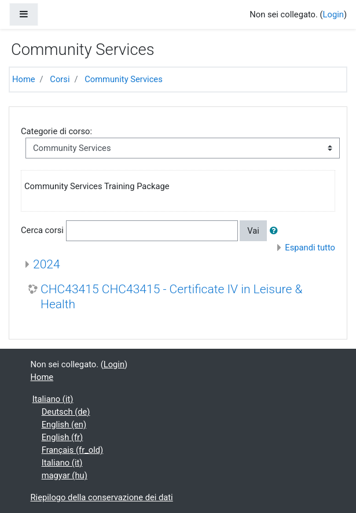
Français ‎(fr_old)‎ (73, 450)
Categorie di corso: (56, 131)
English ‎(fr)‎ (62, 437)
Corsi (59, 79)
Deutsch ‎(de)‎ (66, 412)
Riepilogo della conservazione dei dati (102, 497)
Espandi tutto (310, 247)
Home (23, 79)
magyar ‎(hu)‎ (64, 475)
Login (333, 14)
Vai (253, 231)
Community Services (124, 79)
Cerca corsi (42, 230)
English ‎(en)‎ (64, 424)
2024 (46, 264)
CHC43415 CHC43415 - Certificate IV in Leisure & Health (171, 296)
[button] (276, 231)
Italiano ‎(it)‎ (53, 399)
